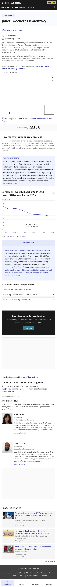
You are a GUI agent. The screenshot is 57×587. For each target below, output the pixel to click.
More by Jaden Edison (22, 464)
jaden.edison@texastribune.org (24, 449)
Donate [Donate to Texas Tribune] (51, 3)
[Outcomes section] (35, 583)
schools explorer (9, 7)
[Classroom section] (21, 583)
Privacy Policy (32, 576)
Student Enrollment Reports (16, 236)
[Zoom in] (52, 77)
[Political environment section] (49, 583)
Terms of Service (47, 573)
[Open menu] (2, 3)
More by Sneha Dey (21, 433)
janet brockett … (28, 7)
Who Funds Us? (32, 573)
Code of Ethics (17, 576)
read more (29, 389)
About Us (6, 573)
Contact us (32, 377)
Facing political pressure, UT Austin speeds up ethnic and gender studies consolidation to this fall (34, 515)
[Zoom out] (52, 80)
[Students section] (7, 583)
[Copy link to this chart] (53, 192)
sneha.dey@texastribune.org (24, 420)
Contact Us (17, 573)
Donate (44, 576)
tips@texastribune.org (11, 389)
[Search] (54, 7)
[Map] (28, 95)
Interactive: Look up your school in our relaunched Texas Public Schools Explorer (32, 532)
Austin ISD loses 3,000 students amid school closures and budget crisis (33, 548)
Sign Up (28, 328)
